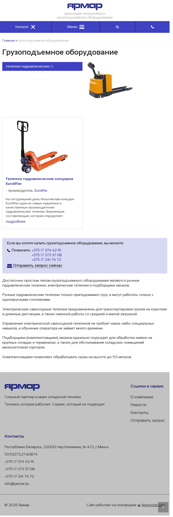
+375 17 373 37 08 (47, 255)
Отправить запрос (147, 420)
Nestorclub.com (153, 505)
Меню (75, 27)
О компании (141, 397)
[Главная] (84, 9)
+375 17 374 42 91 (46, 250)
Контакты (139, 412)
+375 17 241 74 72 (46, 259)
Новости (138, 405)
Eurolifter (40, 190)
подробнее (16, 221)
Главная (8, 40)
